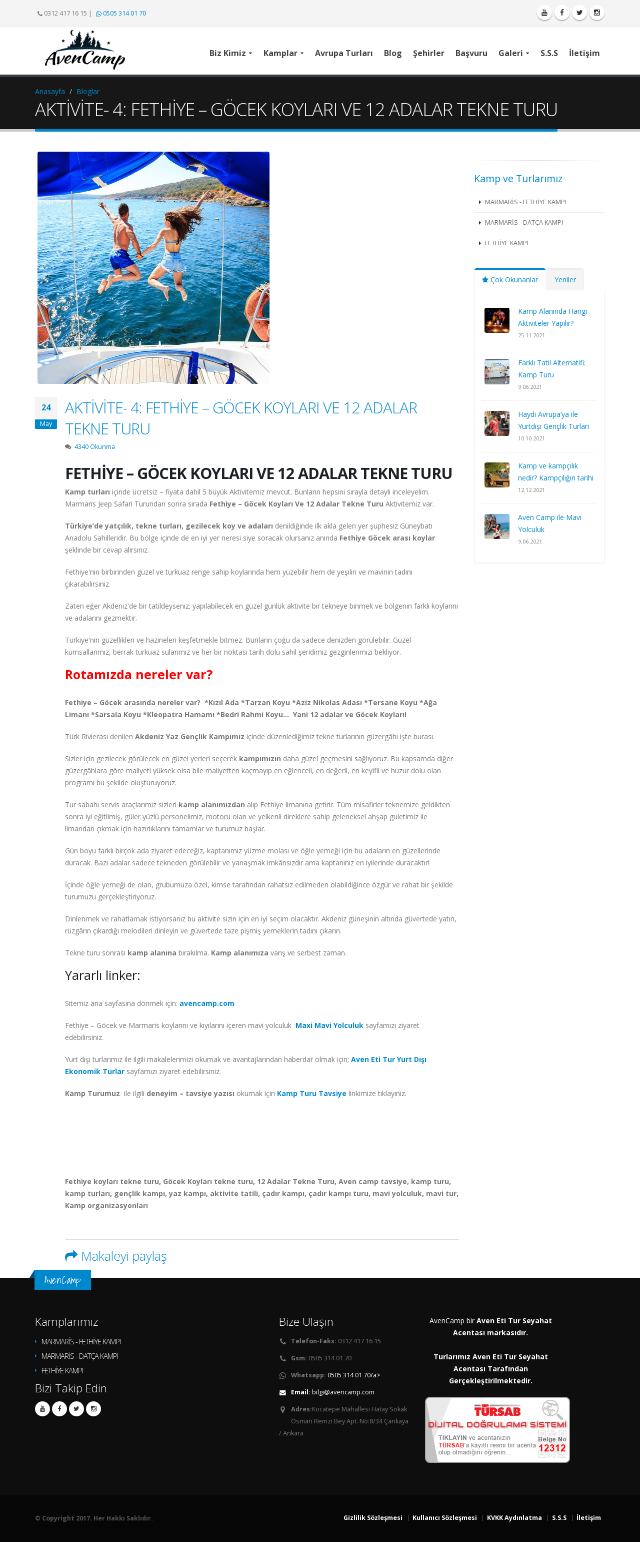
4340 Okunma (94, 446)
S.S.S (559, 1517)
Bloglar (88, 91)
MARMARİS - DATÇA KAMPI (523, 222)
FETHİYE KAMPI (506, 243)
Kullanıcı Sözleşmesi (444, 1517)
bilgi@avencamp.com (343, 1392)
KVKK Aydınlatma (514, 1517)
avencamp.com (207, 1003)
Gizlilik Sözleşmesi (373, 1517)
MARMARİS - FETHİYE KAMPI (525, 202)
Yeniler (565, 279)
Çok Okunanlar (510, 279)
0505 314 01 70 (121, 13)
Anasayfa (50, 91)
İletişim (588, 1517)
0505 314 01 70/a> (354, 1375)
